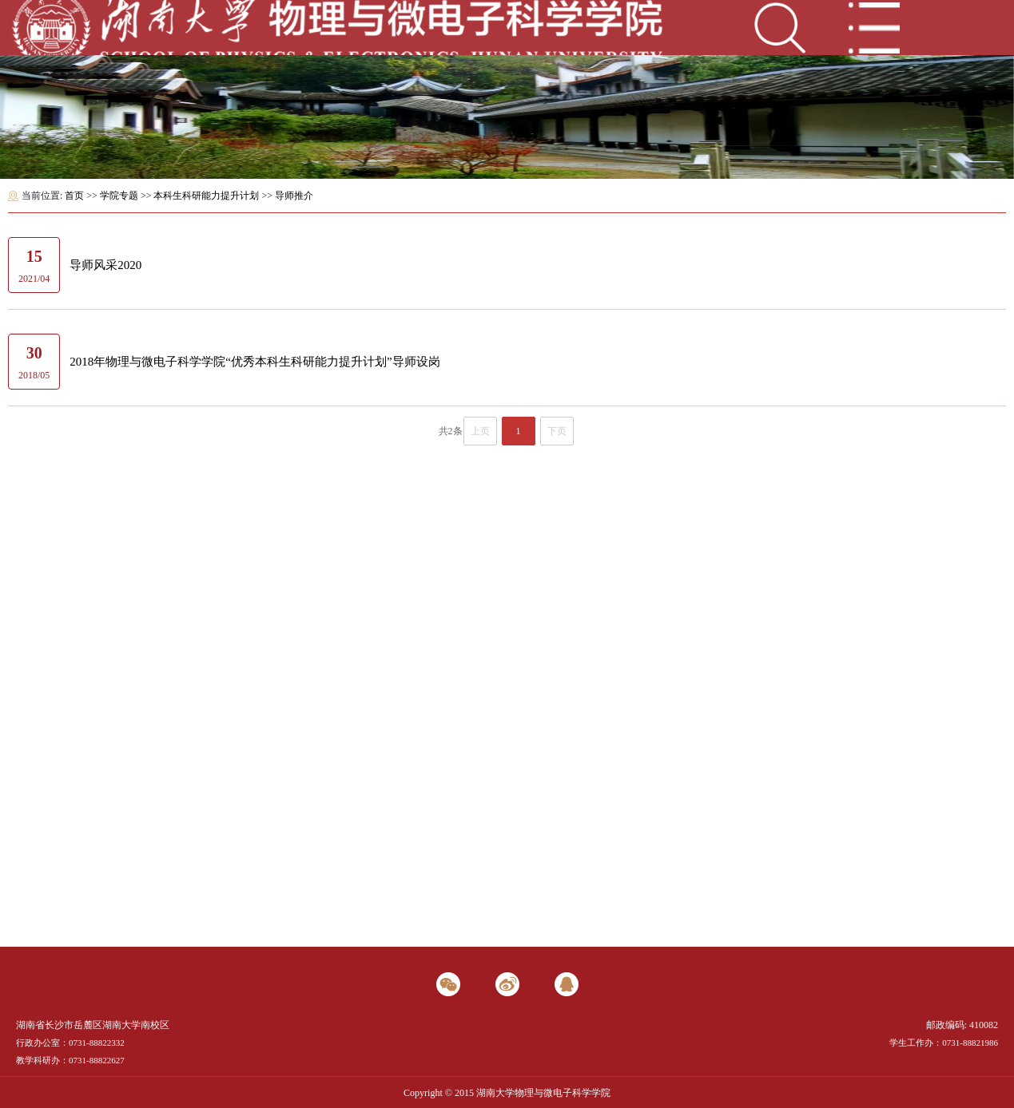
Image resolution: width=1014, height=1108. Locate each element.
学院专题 (119, 195)
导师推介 (294, 195)
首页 (74, 195)
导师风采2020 (105, 265)
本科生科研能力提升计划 (206, 195)
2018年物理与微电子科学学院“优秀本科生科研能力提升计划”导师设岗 (254, 361)
